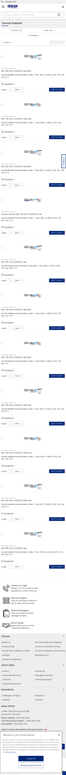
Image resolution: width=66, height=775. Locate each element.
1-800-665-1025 (10, 2)
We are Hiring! (17, 623)
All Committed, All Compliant (48, 642)
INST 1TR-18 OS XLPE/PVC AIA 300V (16, 309)
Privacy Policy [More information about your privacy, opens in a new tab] (11, 752)
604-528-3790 (20, 723)
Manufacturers (42, 655)
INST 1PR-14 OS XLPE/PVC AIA (13, 262)
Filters (16, 30)
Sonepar (6, 655)
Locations (6, 679)
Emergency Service (44, 675)
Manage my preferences (31, 765)
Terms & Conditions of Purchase (50, 651)
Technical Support (43, 679)
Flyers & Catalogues (19, 610)
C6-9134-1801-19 (8, 355)
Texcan (33, 636)
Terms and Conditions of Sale (16, 651)
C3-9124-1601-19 (8, 69)
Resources (33, 689)
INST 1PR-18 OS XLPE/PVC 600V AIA (16, 500)
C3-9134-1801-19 (8, 307)
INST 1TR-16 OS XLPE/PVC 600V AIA (16, 453)
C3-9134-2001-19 (8, 212)
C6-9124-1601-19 (8, 164)
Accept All (31, 758)
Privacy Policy (8, 646)
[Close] (59, 735)
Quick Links (33, 665)
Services (39, 700)
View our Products (19, 598)
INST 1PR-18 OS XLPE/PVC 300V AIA (16, 405)
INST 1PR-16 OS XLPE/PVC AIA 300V (16, 71)
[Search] (33, 14)
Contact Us (40, 671)
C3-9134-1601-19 (8, 116)
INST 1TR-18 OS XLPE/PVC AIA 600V (16, 357)
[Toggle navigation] (3, 6)
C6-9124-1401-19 (8, 260)
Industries (40, 695)
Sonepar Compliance (11, 659)
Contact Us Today (19, 585)
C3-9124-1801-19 (8, 403)
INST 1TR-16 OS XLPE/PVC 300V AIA (16, 119)
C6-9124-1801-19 (8, 498)
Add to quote (57, 90)
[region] (31, 752)
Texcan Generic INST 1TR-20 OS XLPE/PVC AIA (21, 214)
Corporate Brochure (11, 675)
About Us (6, 642)
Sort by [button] (48, 30)
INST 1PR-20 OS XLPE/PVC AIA (14, 548)
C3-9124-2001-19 (8, 546)
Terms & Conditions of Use (47, 646)
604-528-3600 (23, 717)
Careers (5, 671)
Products (6, 700)
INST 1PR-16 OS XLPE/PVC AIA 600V (16, 166)
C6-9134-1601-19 (8, 450)
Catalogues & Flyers (11, 695)
